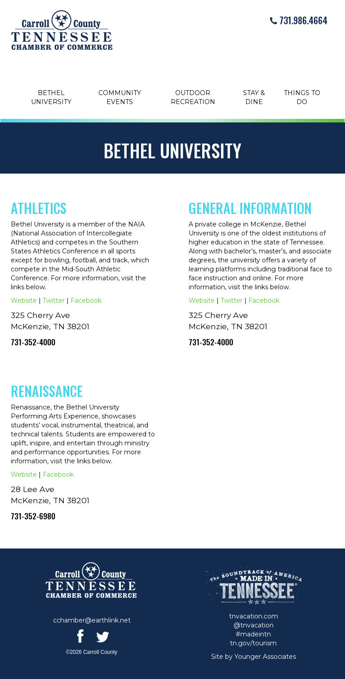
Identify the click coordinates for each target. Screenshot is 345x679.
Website (24, 300)
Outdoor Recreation (193, 97)
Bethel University (51, 97)
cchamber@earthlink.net (92, 620)
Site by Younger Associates (253, 657)
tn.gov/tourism (253, 643)
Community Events (119, 97)
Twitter (54, 300)
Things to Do (302, 97)
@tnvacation (254, 625)
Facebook (86, 300)
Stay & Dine (254, 97)
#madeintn (253, 634)
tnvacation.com (253, 616)
